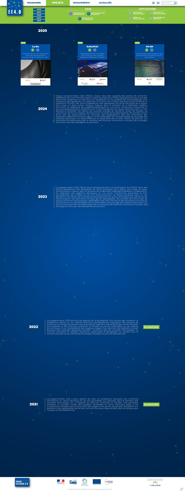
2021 (39, 21)
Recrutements (81, 3)
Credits (89, 489)
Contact (108, 489)
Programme (34, 3)
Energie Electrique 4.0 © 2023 (77, 489)
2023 (39, 15)
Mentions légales (98, 489)
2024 (39, 12)
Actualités (105, 3)
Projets (58, 3)
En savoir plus (151, 327)
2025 (39, 9)
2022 (39, 18)
